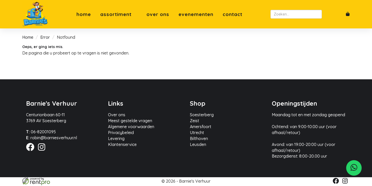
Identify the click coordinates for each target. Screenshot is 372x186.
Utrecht (197, 132)
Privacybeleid (121, 132)
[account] (337, 14)
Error (45, 37)
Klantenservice (122, 144)
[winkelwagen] (348, 14)
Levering (116, 138)
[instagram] (43, 151)
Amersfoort (200, 126)
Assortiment (118, 14)
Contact (232, 14)
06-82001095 (41, 131)
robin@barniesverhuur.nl (51, 137)
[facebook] (31, 151)
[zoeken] (326, 14)
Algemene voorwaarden (131, 126)
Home (83, 14)
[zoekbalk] (296, 14)
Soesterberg (202, 114)
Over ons (157, 14)
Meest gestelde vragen (130, 120)
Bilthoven (199, 138)
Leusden (198, 144)
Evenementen (196, 14)
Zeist (194, 120)
